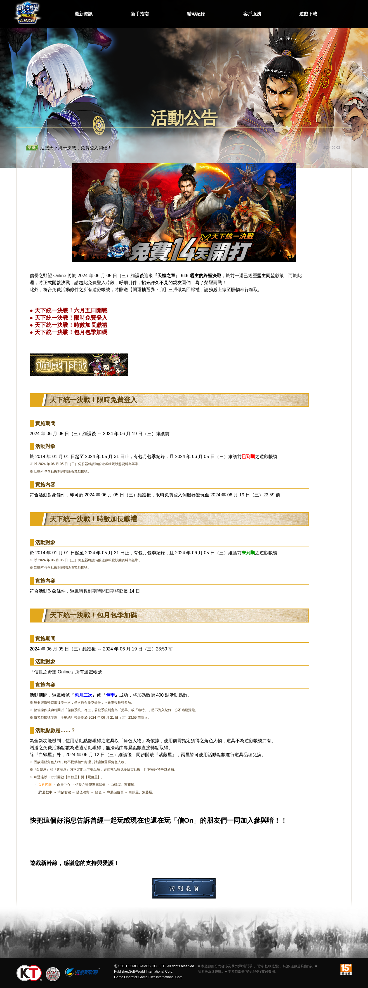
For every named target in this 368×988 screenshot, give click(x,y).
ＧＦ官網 (44, 785)
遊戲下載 (308, 13)
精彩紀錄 (196, 13)
